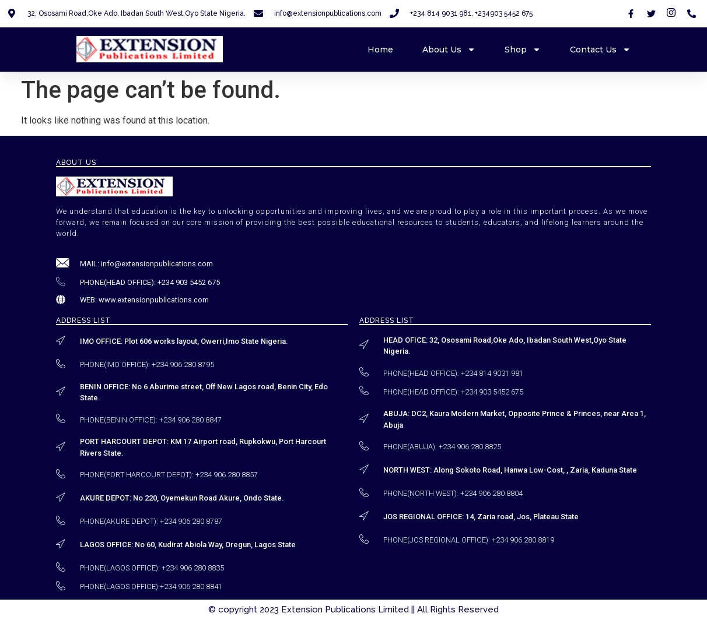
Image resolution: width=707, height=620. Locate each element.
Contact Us (600, 49)
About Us (448, 49)
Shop (523, 49)
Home (380, 49)
